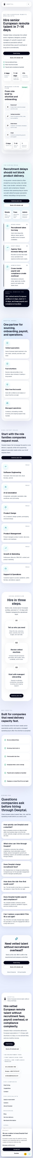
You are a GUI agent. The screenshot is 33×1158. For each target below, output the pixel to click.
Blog (5, 1114)
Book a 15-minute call (16, 58)
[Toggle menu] (28, 4)
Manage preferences (9, 1145)
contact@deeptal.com (11, 1076)
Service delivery (8, 1117)
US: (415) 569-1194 (10, 1067)
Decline (16, 1153)
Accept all (16, 1149)
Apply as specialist (9, 1099)
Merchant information (10, 1120)
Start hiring (16, 53)
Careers (6, 1103)
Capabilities (7, 1088)
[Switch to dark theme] (27, 1154)
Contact (6, 1091)
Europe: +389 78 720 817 (12, 1071)
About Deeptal (8, 1106)
